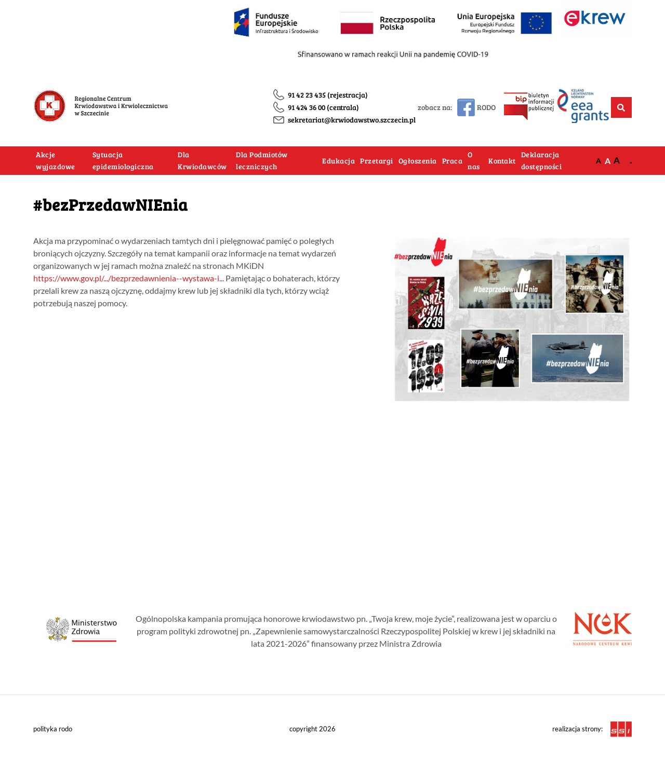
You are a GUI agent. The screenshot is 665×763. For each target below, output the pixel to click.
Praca (452, 161)
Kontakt (502, 161)
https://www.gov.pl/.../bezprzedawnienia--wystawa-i (126, 278)
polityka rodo (52, 729)
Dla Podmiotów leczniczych (262, 160)
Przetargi (376, 161)
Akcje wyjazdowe (55, 160)
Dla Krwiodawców (202, 160)
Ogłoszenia (417, 161)
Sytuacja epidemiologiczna (123, 160)
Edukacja (338, 161)
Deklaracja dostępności (541, 160)
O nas (474, 160)
